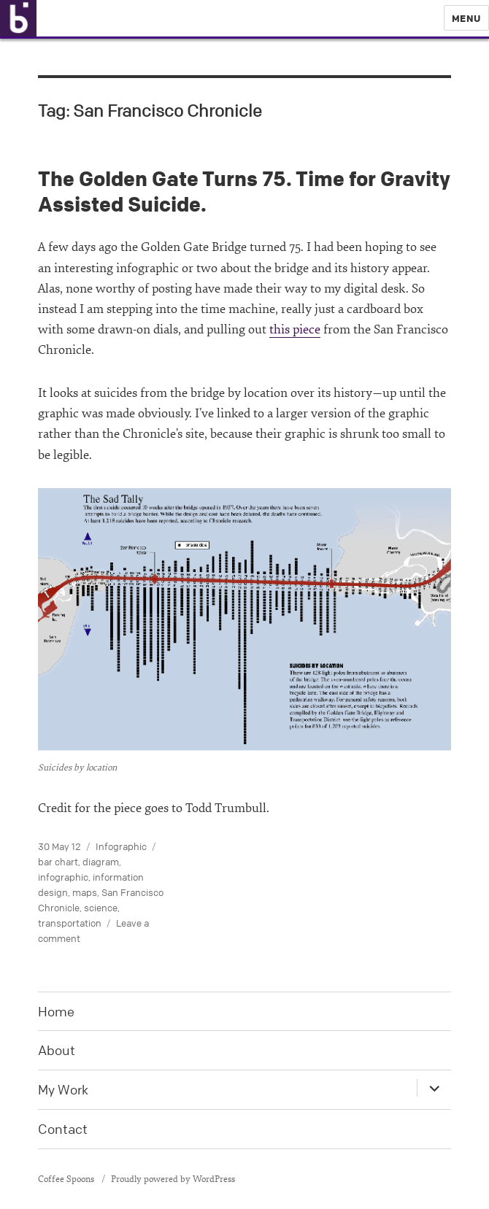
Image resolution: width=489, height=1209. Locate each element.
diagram (100, 862)
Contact (63, 1129)
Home (56, 1011)
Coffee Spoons (67, 1179)
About (56, 1050)
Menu (466, 18)
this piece (294, 329)
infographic (63, 877)
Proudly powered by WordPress (173, 1179)
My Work (63, 1089)
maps (84, 892)
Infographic (121, 846)
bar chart (58, 862)
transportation (69, 923)
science (101, 907)
